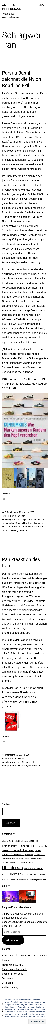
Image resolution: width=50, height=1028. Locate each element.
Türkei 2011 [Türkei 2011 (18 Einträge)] (5, 880)
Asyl (24, 519)
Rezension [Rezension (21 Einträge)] (5, 875)
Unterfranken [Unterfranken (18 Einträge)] (19, 880)
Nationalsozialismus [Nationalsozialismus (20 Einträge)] (31, 868)
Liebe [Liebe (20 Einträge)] (32, 863)
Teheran (23, 530)
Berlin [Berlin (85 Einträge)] (34, 841)
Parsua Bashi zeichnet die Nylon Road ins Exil (21, 79)
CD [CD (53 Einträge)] (29, 845)
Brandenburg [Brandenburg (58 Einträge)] (9, 845)
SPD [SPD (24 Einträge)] (31, 875)
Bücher (21, 516)
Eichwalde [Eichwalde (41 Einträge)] (25, 850)
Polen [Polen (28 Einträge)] (40, 868)
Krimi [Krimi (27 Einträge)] (23, 863)
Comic (30, 519)
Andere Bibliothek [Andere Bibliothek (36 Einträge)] (17, 841)
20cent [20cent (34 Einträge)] (5, 841)
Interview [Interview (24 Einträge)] (39, 859)
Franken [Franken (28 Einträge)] (38, 850)
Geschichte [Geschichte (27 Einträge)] (6, 858)
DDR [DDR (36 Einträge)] (33, 846)
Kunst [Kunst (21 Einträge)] (28, 863)
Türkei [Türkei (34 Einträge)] (42, 875)
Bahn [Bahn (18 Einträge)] (28, 841)
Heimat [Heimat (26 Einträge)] (33, 858)
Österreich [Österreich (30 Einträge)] (41, 879)
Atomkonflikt (28, 762)
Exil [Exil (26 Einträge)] (32, 850)
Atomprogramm (9, 765)
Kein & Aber (7, 526)
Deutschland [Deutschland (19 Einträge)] (40, 846)
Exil (35, 519)
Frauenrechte (8, 523)
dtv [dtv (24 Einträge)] (18, 850)
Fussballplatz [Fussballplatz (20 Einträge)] (29, 854)
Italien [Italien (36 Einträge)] (5, 862)
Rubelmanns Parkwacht (14, 969)
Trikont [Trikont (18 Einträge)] (36, 875)
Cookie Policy (41, 1017)
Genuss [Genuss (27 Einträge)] (42, 854)
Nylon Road (33, 526)
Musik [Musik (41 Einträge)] (20, 868)
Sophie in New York (12, 973)
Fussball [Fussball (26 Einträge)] (20, 854)
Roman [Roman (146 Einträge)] (15, 874)
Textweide (7, 978)
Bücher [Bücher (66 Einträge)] (22, 845)
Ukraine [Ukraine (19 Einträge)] (12, 880)
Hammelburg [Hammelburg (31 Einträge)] (17, 858)
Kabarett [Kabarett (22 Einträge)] (11, 863)
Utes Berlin (7, 982)
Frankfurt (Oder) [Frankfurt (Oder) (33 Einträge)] (9, 854)
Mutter (24, 526)
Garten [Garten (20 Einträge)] (36, 854)
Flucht (41, 519)
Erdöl (20, 765)
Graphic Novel (22, 523)
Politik (21, 758)
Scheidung (13, 530)
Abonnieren (13, 940)
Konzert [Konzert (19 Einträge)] (17, 863)
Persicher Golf (35, 765)
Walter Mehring (10, 987)
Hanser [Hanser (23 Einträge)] (26, 859)
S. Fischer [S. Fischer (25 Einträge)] (26, 875)
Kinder (17, 526)
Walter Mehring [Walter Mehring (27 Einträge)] (30, 880)
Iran (31, 523)
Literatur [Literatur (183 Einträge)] (9, 867)
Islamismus (39, 523)
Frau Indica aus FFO (12, 964)
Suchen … (7, 804)
